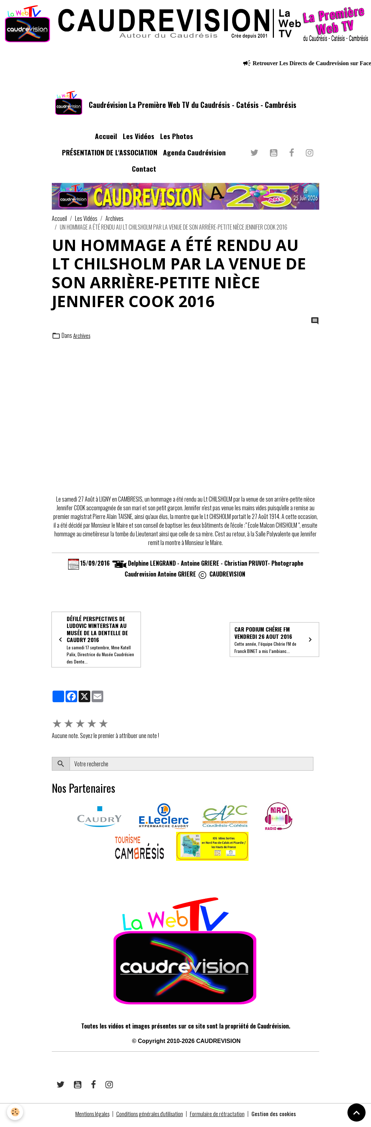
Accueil (106, 138)
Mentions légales (91, 1117)
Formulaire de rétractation (219, 1117)
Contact (144, 170)
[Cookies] (15, 1112)
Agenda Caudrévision (194, 154)
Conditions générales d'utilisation (150, 1117)
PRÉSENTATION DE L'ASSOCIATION (109, 154)
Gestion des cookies (275, 1117)
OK (316, 767)
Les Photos (176, 138)
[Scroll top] (356, 1112)
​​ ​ (52, 874)
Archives (114, 220)
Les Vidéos (138, 138)
